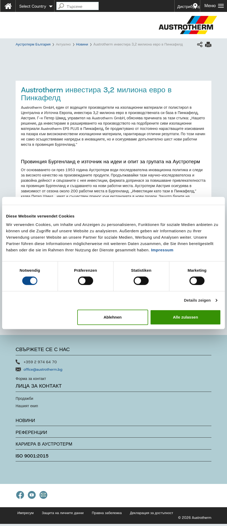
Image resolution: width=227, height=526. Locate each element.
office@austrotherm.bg (43, 371)
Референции (31, 434)
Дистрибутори (188, 6)
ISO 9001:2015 (32, 458)
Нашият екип (27, 408)
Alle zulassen (185, 317)
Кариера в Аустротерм (44, 446)
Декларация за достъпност (151, 515)
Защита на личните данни (63, 515)
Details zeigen (197, 300)
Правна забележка (107, 515)
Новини (82, 44)
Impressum (162, 250)
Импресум (25, 515)
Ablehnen (112, 317)
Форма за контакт (31, 381)
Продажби (24, 400)
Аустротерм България (33, 44)
